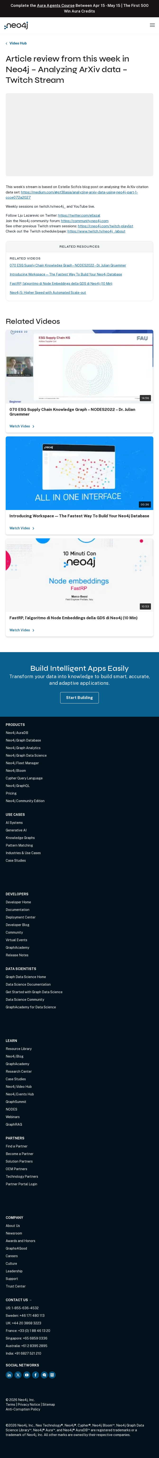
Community (14, 932)
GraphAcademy (17, 947)
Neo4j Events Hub (20, 1094)
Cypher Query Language (24, 778)
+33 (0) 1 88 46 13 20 (34, 1331)
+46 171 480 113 (32, 1315)
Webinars (13, 1117)
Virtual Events (16, 940)
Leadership (14, 1271)
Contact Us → (19, 1300)
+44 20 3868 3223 (26, 1323)
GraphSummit (16, 1102)
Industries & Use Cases (23, 853)
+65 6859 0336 (35, 1338)
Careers (12, 1256)
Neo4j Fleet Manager (22, 763)
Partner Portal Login (21, 1184)
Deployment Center (21, 917)
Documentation (17, 910)
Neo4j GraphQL (18, 786)
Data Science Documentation (28, 984)
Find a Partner (16, 1146)
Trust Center (16, 1286)
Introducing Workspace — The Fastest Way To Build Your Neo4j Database (66, 274)
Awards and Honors (20, 1241)
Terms (10, 1404)
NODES (11, 1109)
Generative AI (16, 830)
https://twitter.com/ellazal (79, 215)
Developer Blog (17, 925)
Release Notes (17, 955)
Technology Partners (22, 1176)
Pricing (11, 793)
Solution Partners (19, 1161)
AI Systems (14, 823)
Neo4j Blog (14, 1056)
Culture (11, 1263)
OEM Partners (16, 1169)
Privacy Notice (29, 1404)
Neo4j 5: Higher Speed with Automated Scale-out (48, 292)
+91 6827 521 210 (27, 1353)
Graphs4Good (16, 1248)
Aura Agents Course (56, 5)
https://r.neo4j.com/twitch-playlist (105, 226)
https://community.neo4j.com (85, 221)
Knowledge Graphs (20, 838)
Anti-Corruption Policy (23, 1409)
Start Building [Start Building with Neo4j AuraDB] (79, 697)
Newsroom (14, 1233)
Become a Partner (19, 1154)
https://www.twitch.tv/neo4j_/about (96, 231)
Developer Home (18, 902)
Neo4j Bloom (16, 771)
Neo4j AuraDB (17, 733)
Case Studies (16, 860)
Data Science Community (25, 999)
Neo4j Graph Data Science (26, 755)
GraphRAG (14, 1124)
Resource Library (19, 1049)
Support (12, 1279)
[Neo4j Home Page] (16, 25)
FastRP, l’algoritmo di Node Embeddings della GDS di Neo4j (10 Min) (61, 283)
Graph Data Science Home (26, 977)
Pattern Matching (19, 845)
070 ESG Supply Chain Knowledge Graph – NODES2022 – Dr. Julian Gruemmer (68, 265)
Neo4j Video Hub (19, 1087)
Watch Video (22, 426)
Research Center (19, 1071)
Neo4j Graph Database (23, 740)
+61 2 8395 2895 (34, 1346)
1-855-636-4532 (25, 1308)
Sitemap (48, 1404)
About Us (13, 1226)
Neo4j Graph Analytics (23, 748)
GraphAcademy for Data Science (31, 1007)
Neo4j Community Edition (25, 801)
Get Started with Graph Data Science (34, 992)
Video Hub (18, 43)
